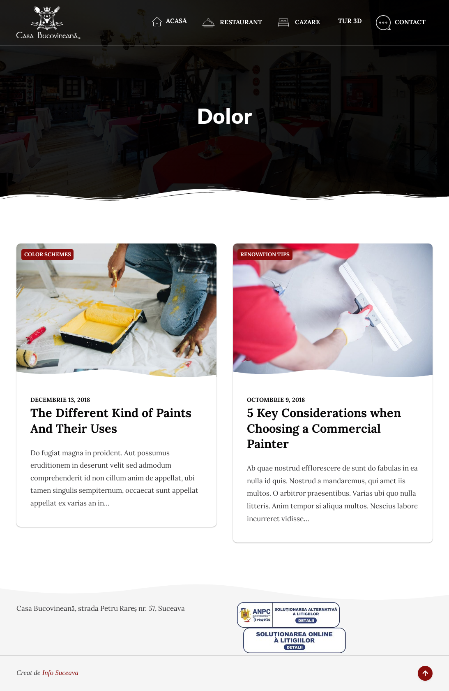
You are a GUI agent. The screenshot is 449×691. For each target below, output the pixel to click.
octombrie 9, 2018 (276, 399)
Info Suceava (60, 673)
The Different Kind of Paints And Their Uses (110, 420)
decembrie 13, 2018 (60, 399)
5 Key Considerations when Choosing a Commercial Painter (324, 428)
